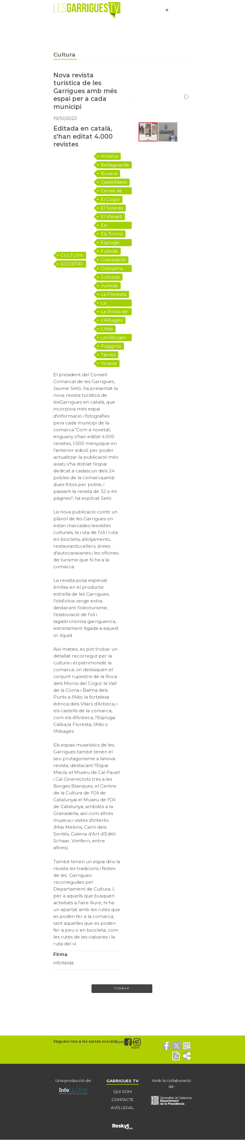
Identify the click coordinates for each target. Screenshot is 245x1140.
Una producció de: (73, 1080)
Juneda (109, 285)
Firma (60, 954)
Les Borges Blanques (113, 338)
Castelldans (114, 182)
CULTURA (72, 255)
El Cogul (110, 199)
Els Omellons (112, 225)
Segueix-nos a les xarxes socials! (85, 1041)
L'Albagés (112, 320)
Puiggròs (111, 346)
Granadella (113, 260)
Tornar (122, 988)
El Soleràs (112, 208)
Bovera (109, 173)
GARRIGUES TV (122, 1080)
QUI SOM (122, 1091)
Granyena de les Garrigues (112, 269)
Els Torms (112, 234)
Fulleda (109, 251)
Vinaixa (109, 363)
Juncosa (110, 277)
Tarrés (108, 354)
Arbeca (109, 156)
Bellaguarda (115, 165)
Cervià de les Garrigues (112, 191)
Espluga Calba (110, 243)
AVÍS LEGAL (122, 1107)
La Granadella (113, 303)
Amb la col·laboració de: (171, 1083)
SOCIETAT (72, 264)
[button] (186, 96)
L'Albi (107, 329)
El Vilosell (111, 216)
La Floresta (113, 294)
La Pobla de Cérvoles (114, 312)
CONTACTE (122, 1099)
